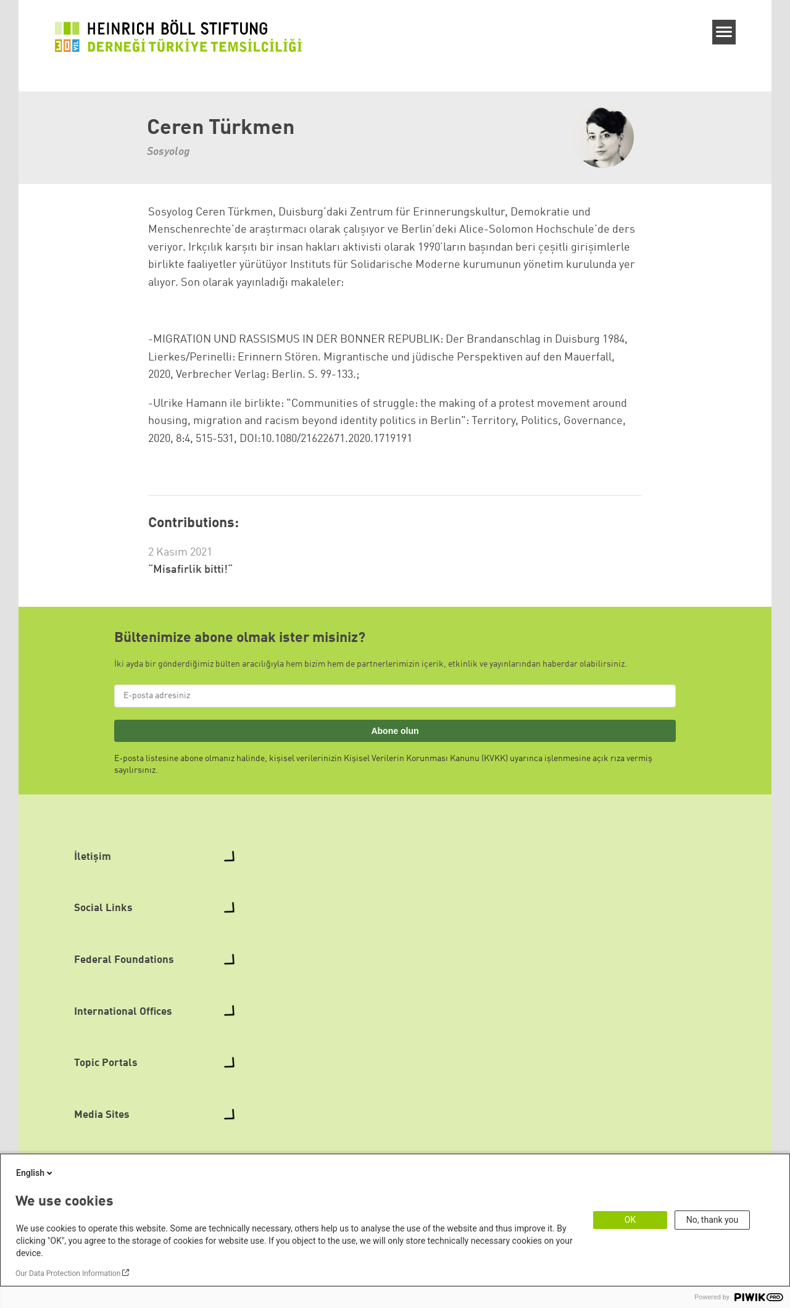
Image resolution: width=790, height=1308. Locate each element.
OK (630, 1220)
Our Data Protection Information (67, 1273)
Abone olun (394, 731)
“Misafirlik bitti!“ (190, 569)
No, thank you (712, 1220)
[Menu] (724, 32)
